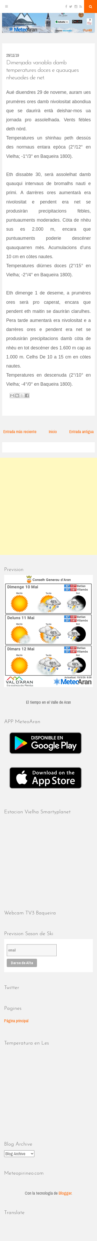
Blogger (65, 1193)
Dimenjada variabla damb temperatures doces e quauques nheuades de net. (42, 70)
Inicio (53, 431)
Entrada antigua (81, 431)
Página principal (16, 1021)
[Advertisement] (48, 506)
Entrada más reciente (19, 431)
